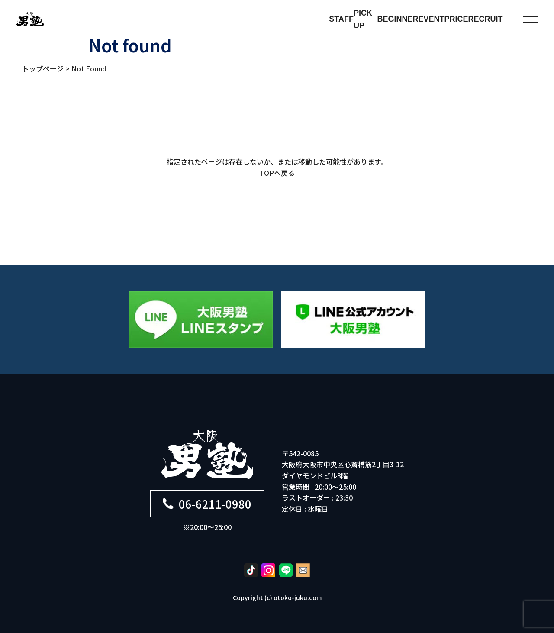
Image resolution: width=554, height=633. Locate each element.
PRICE (456, 19)
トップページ (43, 68)
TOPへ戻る (277, 173)
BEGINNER (398, 19)
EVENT (431, 19)
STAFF (341, 19)
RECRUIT (485, 19)
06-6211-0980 (207, 504)
